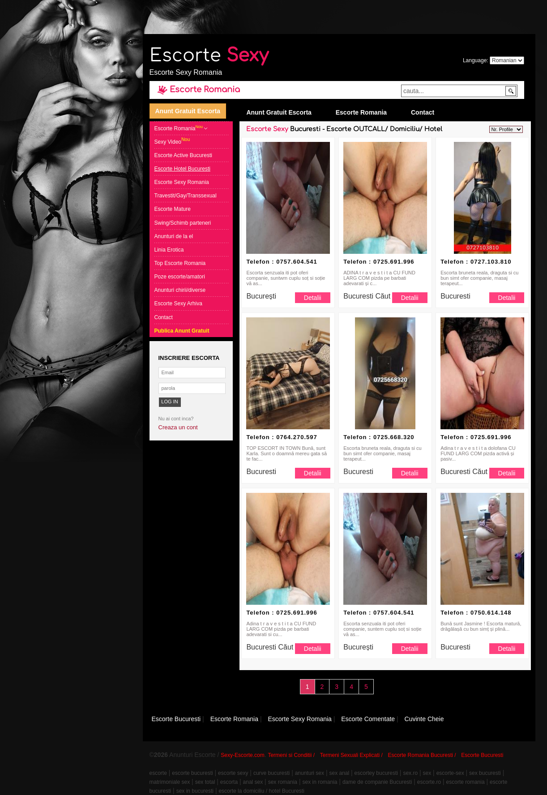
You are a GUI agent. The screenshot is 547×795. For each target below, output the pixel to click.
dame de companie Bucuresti (377, 782)
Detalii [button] (312, 297)
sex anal (339, 773)
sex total (205, 782)
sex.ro (410, 773)
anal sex (253, 782)
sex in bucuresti (195, 791)
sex (427, 773)
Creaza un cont (178, 427)
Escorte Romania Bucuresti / (422, 755)
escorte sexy (233, 773)
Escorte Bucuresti (482, 755)
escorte (158, 773)
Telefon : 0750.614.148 (475, 612)
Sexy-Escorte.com (242, 755)
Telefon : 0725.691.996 (378, 261)
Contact (422, 112)
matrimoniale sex (170, 782)
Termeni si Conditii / (291, 755)
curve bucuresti (271, 773)
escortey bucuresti (376, 773)
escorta (229, 782)
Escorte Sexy (267, 129)
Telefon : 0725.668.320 (378, 437)
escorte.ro (429, 782)
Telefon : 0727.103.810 (475, 261)
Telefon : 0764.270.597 (281, 437)
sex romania (282, 782)
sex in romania (319, 782)
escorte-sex (450, 773)
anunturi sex (309, 773)
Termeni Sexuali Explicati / (351, 755)
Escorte (209, 55)
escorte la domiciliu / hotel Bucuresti (261, 791)
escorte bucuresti (192, 773)
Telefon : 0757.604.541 (281, 261)
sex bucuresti (485, 773)
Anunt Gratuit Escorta (187, 111)
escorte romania (465, 782)
